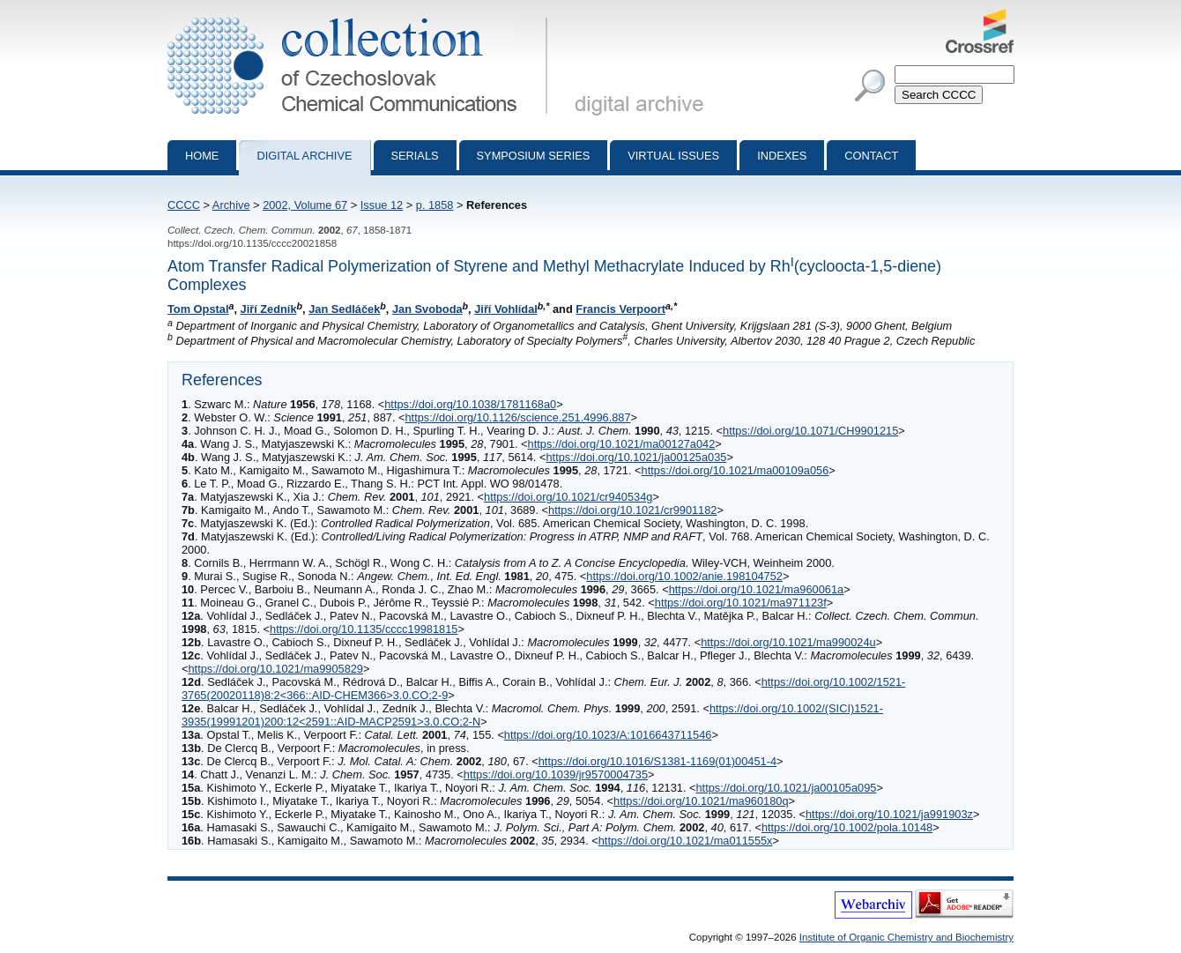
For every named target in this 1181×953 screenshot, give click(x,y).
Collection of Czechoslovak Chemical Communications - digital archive (360, 16)
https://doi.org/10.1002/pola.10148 (846, 827)
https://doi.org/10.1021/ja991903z (889, 814)
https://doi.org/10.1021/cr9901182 (632, 510)
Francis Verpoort (620, 309)
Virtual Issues (673, 155)
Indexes (781, 155)
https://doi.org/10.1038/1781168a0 (470, 404)
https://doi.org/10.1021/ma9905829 (275, 668)
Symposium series (533, 155)
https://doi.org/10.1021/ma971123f (741, 602)
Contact (871, 155)
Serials (415, 155)
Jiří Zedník (269, 309)
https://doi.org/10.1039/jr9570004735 (556, 774)
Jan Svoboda (427, 309)
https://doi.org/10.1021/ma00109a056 (735, 470)
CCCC (183, 205)
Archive (231, 205)
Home (202, 155)
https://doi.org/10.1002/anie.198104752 (684, 576)
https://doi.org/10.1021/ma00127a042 (622, 443)
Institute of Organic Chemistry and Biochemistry (906, 937)
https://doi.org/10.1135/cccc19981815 (363, 629)
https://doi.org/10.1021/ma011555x (685, 840)
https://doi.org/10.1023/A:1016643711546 (608, 734)
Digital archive (304, 155)
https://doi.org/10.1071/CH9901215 (810, 430)
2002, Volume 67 (305, 205)
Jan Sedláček (344, 309)
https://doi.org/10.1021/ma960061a (756, 589)
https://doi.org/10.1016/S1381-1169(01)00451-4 (657, 761)
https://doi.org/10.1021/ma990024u (788, 642)
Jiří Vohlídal (506, 309)
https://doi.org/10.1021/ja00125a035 (636, 457)
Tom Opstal (197, 309)
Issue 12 (381, 205)
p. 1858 (435, 205)
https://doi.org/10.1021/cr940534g (568, 496)
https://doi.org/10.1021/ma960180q (701, 801)
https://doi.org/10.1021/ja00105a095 (785, 787)
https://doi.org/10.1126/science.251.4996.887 (517, 417)
